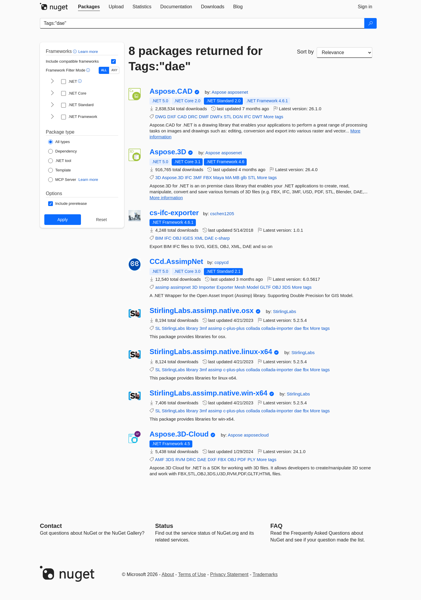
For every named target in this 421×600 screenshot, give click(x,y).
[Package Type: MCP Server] (62, 179)
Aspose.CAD (170, 91)
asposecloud (256, 434)
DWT (257, 116)
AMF (160, 459)
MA (228, 177)
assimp (162, 287)
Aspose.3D (167, 152)
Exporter (225, 287)
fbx (306, 328)
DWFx (216, 116)
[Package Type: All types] (59, 142)
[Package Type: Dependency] (62, 151)
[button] (75, 51)
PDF (242, 459)
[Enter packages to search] (202, 23)
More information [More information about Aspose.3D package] (166, 197)
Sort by (305, 52)
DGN (238, 116)
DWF (204, 116)
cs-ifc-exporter (174, 213)
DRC (193, 116)
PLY (252, 459)
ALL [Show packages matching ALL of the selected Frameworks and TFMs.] (104, 70)
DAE (209, 238)
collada (253, 328)
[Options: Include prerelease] (67, 203)
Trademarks (265, 574)
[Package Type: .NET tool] (60, 161)
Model (253, 287)
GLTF (265, 287)
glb (244, 177)
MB (236, 177)
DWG (160, 116)
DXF (171, 116)
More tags (273, 116)
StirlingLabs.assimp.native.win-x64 (208, 393)
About (168, 574)
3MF (197, 177)
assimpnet (180, 287)
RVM (180, 459)
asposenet (238, 92)
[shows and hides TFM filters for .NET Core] (52, 93)
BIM (159, 238)
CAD (182, 116)
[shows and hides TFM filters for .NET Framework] (52, 117)
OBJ (177, 238)
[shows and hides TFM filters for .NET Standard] (52, 105)
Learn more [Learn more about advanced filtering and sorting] (88, 51)
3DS (286, 287)
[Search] (370, 23)
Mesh (240, 287)
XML (198, 238)
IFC (247, 116)
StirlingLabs (284, 311)
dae (298, 328)
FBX (207, 177)
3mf (203, 328)
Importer (207, 287)
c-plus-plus (234, 328)
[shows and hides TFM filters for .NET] (52, 81)
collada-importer (277, 328)
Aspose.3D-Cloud (179, 434)
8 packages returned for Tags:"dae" (196, 58)
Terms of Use (192, 574)
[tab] (89, 6)
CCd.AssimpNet (176, 261)
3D (158, 177)
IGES (188, 238)
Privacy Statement (229, 574)
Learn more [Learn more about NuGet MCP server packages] (88, 179)
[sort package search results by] (344, 52)
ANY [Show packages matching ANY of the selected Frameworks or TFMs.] (114, 70)
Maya (218, 177)
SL (157, 328)
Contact (51, 526)
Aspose (219, 92)
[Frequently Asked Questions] (276, 526)
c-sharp (222, 238)
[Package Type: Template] (59, 170)
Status (164, 526)
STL (228, 116)
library (192, 328)
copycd (221, 262)
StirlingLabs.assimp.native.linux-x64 (210, 351)
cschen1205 (222, 213)
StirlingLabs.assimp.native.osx (201, 310)
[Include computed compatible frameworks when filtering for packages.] (113, 61)
